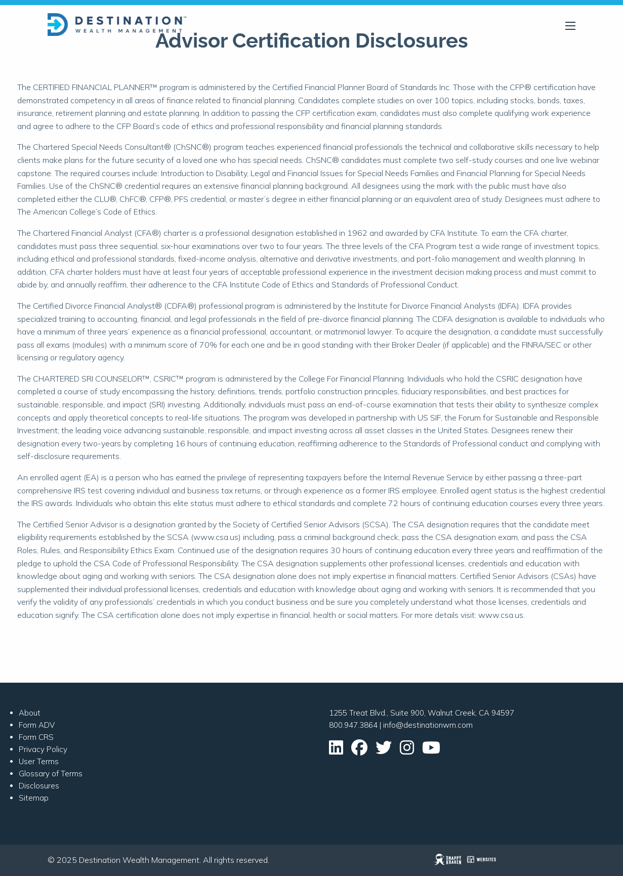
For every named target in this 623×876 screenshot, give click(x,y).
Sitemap (34, 798)
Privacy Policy (43, 749)
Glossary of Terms (50, 773)
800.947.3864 (353, 725)
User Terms (39, 761)
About (29, 713)
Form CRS (36, 737)
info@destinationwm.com (428, 725)
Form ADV (37, 725)
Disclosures (39, 785)
